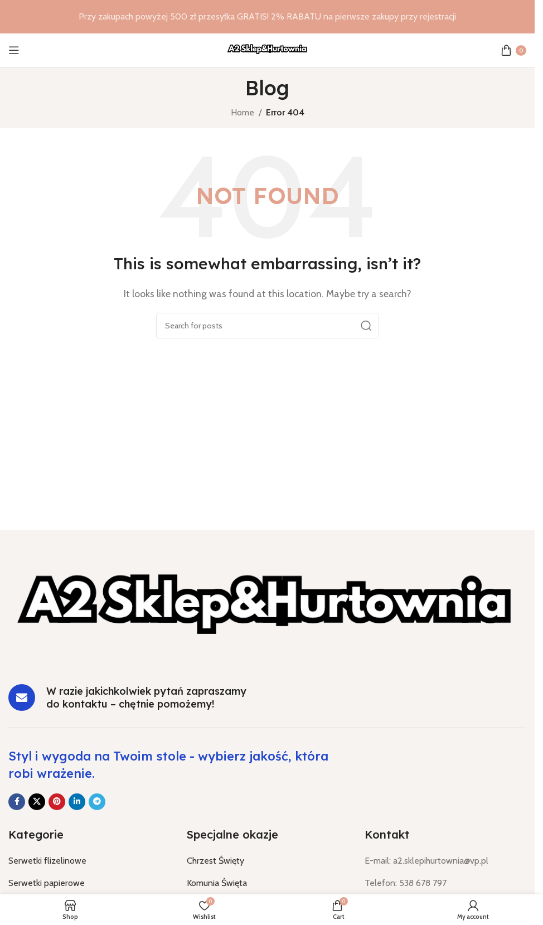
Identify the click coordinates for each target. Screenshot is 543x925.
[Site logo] (267, 49)
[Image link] (267, 609)
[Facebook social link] (16, 801)
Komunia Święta (217, 883)
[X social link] (36, 801)
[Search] (267, 325)
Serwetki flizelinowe (47, 860)
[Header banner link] (267, 16)
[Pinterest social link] (57, 801)
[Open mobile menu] (14, 50)
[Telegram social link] (97, 801)
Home (242, 112)
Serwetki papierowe (46, 883)
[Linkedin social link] (77, 801)
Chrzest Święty (215, 860)
